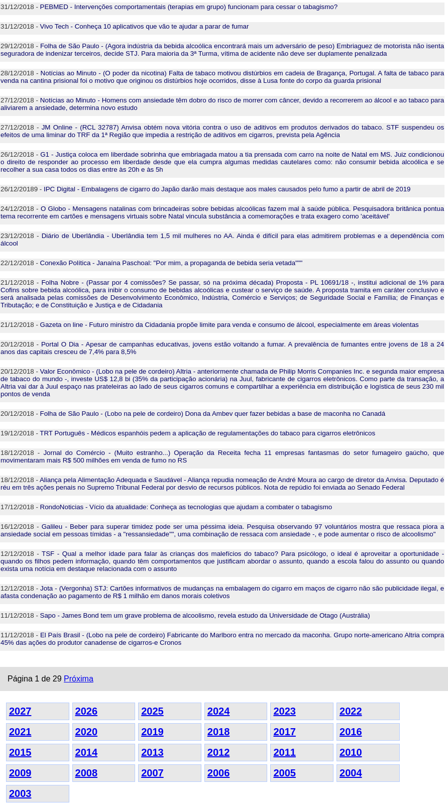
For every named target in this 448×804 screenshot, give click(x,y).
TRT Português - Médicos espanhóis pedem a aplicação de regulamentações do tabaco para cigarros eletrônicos (207, 433)
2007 (152, 772)
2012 (218, 752)
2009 (20, 772)
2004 (351, 772)
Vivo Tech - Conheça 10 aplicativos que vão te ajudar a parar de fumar (144, 26)
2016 (351, 731)
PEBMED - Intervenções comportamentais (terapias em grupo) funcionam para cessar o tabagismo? (189, 7)
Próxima (78, 678)
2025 (152, 711)
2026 (86, 711)
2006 (218, 772)
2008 (86, 772)
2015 (20, 752)
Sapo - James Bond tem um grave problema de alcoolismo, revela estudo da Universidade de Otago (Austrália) (205, 615)
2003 (20, 793)
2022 (351, 711)
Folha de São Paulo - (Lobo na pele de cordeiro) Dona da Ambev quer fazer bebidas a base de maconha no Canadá (213, 413)
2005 (284, 772)
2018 (218, 731)
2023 (284, 711)
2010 (351, 752)
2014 (86, 752)
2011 (284, 752)
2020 (86, 731)
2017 (284, 731)
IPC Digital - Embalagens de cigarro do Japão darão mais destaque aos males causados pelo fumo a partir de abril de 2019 (227, 189)
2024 (218, 711)
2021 (20, 731)
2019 (152, 731)
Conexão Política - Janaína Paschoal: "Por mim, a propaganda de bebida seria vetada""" (171, 263)
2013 (152, 752)
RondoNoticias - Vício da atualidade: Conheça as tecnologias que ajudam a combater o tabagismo (186, 507)
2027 (20, 711)
